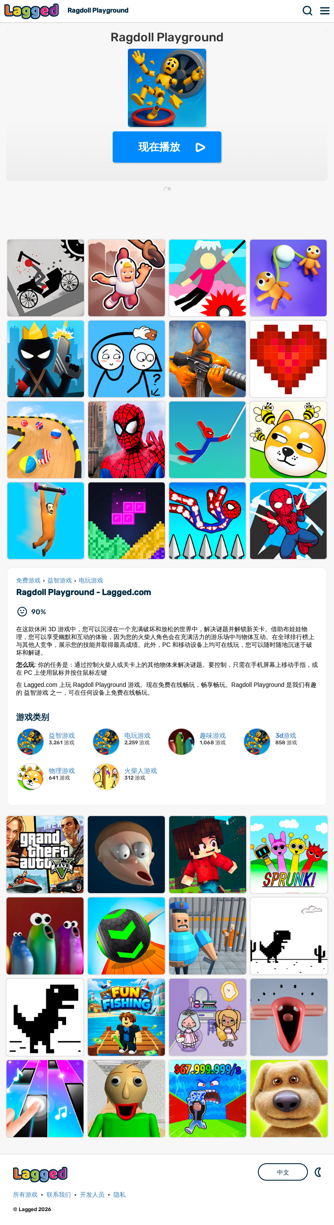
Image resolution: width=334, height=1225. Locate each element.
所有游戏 (25, 1194)
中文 (283, 1172)
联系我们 (59, 1194)
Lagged (32, 11)
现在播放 (159, 147)
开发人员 (92, 1194)
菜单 (325, 11)
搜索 (308, 11)
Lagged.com (41, 1174)
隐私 (120, 1194)
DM (318, 1172)
